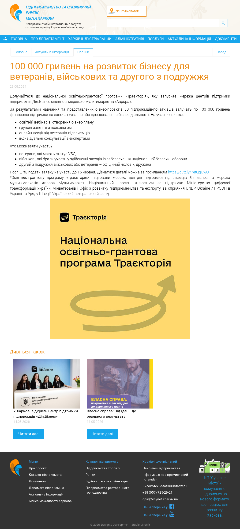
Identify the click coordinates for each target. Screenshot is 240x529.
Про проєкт (38, 468)
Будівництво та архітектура (107, 481)
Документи (226, 39)
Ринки (90, 474)
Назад (221, 52)
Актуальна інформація (189, 39)
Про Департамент (47, 39)
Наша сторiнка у (158, 506)
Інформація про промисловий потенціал (165, 477)
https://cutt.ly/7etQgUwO (188, 171)
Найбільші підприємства (161, 468)
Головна (19, 39)
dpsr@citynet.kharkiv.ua (160, 499)
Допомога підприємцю (46, 488)
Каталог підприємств (45, 474)
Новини (83, 52)
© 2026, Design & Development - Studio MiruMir (120, 524)
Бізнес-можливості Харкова (50, 501)
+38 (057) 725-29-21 (157, 492)
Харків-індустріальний (90, 39)
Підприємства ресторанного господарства (107, 490)
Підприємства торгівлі (103, 468)
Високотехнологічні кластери (164, 486)
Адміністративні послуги (139, 39)
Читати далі (28, 433)
